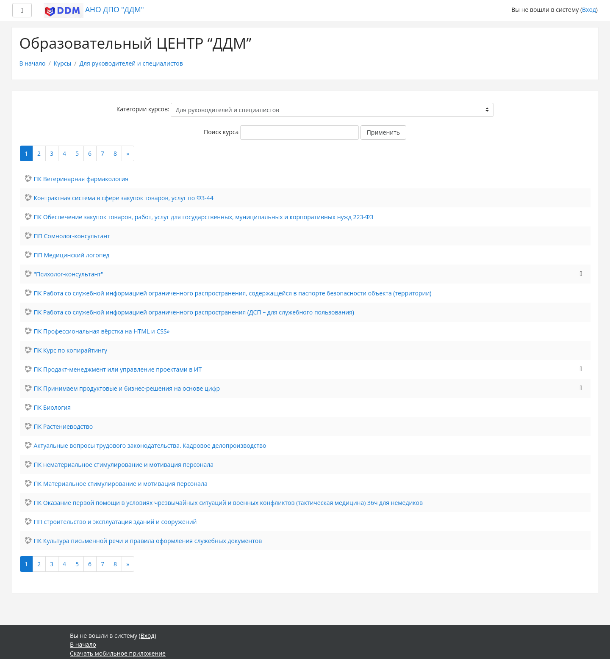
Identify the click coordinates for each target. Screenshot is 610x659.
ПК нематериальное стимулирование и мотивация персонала (124, 464)
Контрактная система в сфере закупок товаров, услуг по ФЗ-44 (124, 198)
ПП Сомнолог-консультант (72, 236)
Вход (589, 10)
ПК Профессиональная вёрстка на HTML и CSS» (102, 331)
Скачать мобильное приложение (118, 653)
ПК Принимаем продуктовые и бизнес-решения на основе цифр (127, 388)
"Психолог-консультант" (68, 274)
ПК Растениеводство (63, 426)
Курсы (63, 63)
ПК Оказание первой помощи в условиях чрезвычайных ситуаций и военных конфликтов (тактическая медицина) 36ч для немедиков (228, 503)
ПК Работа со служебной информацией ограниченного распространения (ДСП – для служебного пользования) (194, 312)
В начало (32, 63)
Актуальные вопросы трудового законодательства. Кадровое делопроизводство (150, 445)
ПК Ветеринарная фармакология (81, 179)
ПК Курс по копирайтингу (70, 350)
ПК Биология (52, 407)
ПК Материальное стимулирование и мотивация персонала (121, 484)
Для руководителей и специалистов (131, 63)
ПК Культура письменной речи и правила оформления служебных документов (148, 541)
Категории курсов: (142, 109)
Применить (383, 132)
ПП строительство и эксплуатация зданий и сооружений (115, 522)
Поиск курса (221, 132)
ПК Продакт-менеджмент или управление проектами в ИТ (118, 369)
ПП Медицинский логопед (72, 255)
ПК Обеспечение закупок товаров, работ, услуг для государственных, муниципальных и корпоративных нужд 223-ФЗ (204, 217)
